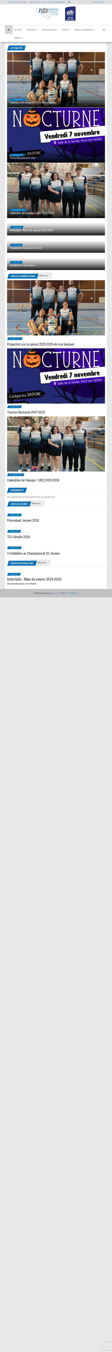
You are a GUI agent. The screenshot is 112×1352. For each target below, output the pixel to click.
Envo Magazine (72, 593)
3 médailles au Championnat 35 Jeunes (33, 553)
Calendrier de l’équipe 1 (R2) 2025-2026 (32, 221)
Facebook (69, 2)
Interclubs (32, 29)
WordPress (55, 593)
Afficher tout (43, 276)
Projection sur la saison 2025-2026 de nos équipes (33, 102)
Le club (19, 29)
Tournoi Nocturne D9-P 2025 (22, 158)
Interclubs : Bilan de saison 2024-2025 (31, 247)
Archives (99, 2)
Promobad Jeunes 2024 (23, 520)
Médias (19, 38)
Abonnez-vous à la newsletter (47, 2)
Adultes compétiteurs (84, 29)
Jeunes (66, 29)
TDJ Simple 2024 (18, 537)
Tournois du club (50, 29)
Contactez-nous (17, 2)
